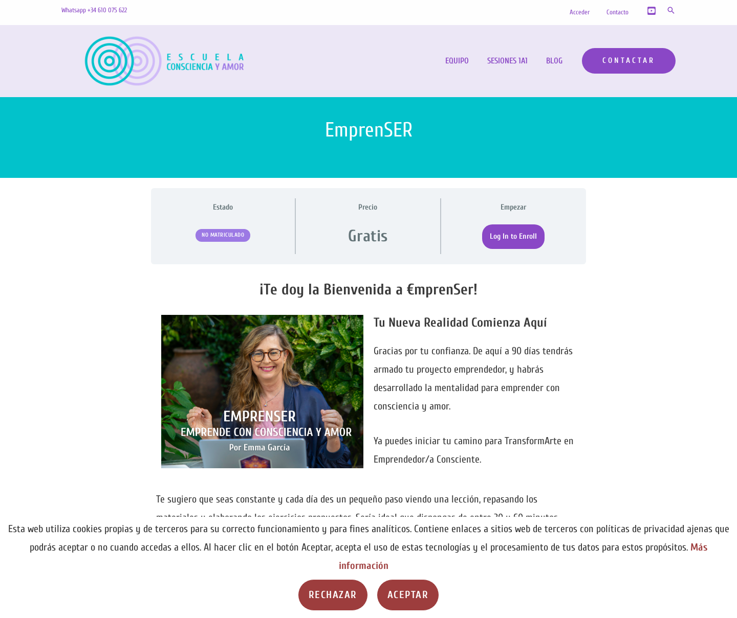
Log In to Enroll (513, 236)
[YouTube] (651, 10)
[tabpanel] (368, 420)
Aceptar (408, 595)
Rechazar (333, 595)
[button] (671, 10)
